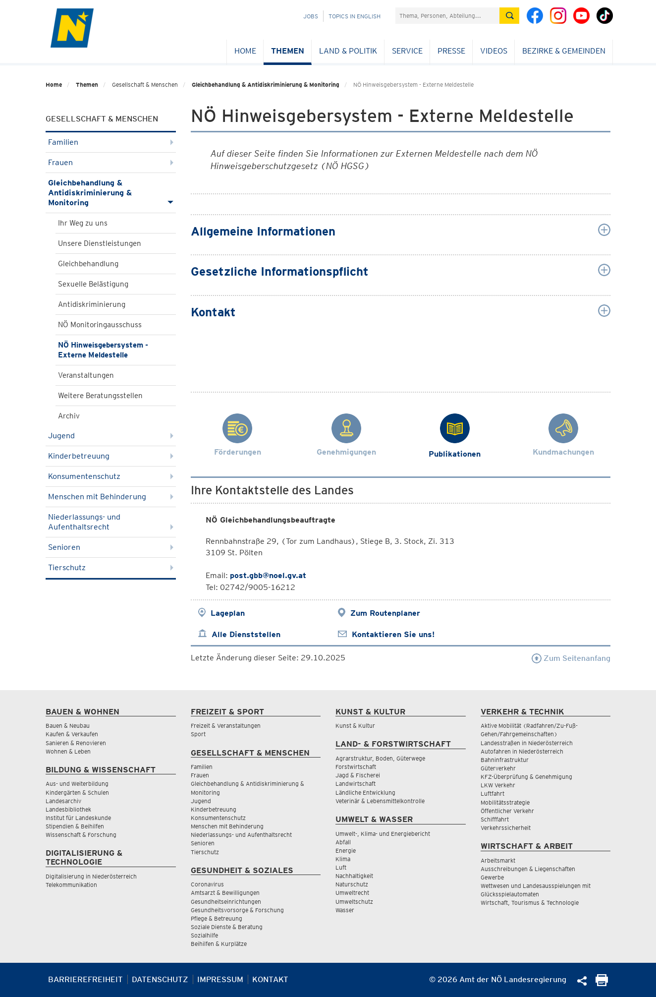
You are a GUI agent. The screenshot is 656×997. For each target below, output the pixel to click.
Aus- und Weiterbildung (77, 783)
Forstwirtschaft (355, 766)
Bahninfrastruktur (505, 759)
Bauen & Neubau (68, 725)
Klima (342, 859)
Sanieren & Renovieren (76, 743)
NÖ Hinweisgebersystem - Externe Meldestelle (103, 350)
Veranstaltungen (86, 375)
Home (245, 51)
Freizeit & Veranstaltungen (226, 725)
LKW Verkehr (498, 785)
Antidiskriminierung (91, 304)
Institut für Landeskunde (78, 817)
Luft (340, 867)
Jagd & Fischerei (357, 775)
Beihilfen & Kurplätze (219, 943)
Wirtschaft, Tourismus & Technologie (530, 902)
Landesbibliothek (68, 809)
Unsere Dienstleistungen (99, 243)
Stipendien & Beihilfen (75, 826)
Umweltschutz (354, 901)
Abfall (343, 842)
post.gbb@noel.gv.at (268, 575)
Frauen (110, 162)
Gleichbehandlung (88, 263)
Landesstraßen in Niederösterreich (527, 743)
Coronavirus (207, 884)
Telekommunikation (71, 884)
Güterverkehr (498, 768)
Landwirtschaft (355, 783)
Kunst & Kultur (355, 725)
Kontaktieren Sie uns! (393, 634)
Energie (345, 850)
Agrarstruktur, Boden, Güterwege (380, 758)
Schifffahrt (495, 819)
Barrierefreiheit (85, 979)
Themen (287, 51)
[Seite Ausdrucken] (601, 983)
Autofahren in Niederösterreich (522, 751)
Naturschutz (351, 884)
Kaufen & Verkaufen (72, 734)
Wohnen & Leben (68, 751)
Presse (451, 51)
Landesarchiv (63, 801)
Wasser (344, 910)
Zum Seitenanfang (571, 658)
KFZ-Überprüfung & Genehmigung (526, 776)
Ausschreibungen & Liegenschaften (528, 869)
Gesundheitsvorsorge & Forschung (237, 910)
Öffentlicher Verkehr (507, 811)
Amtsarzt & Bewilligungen (225, 892)
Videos (493, 51)
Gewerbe (492, 877)
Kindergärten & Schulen (77, 792)
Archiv (69, 415)
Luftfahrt (492, 793)
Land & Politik (348, 51)
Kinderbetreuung (110, 456)
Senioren (110, 547)
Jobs (310, 16)
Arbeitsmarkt (498, 860)
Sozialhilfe (204, 935)
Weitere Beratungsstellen (100, 395)
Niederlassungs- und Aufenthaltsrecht (110, 521)
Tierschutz (110, 567)
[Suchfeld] (447, 15)
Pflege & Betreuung (216, 918)
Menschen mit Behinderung (110, 496)
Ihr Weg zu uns (83, 223)
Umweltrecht (352, 892)
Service (407, 51)
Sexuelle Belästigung (93, 284)
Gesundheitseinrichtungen (226, 901)
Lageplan (228, 613)
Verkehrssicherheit (506, 827)
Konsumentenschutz (110, 476)
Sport (198, 734)
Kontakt (270, 979)
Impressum (220, 979)
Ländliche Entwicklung (365, 792)
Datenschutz (160, 979)
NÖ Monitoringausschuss (100, 324)
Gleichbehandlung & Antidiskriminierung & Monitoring (265, 84)
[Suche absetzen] (509, 15)
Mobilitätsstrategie (505, 802)
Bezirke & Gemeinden (563, 51)
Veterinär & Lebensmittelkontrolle (380, 801)
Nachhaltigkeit (354, 876)
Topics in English (354, 16)
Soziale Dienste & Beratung (227, 927)
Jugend (110, 435)
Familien (110, 142)
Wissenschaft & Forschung (81, 834)
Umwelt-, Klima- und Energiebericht (382, 833)
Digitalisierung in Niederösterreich (91, 876)
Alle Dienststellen (246, 634)
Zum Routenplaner (385, 613)
